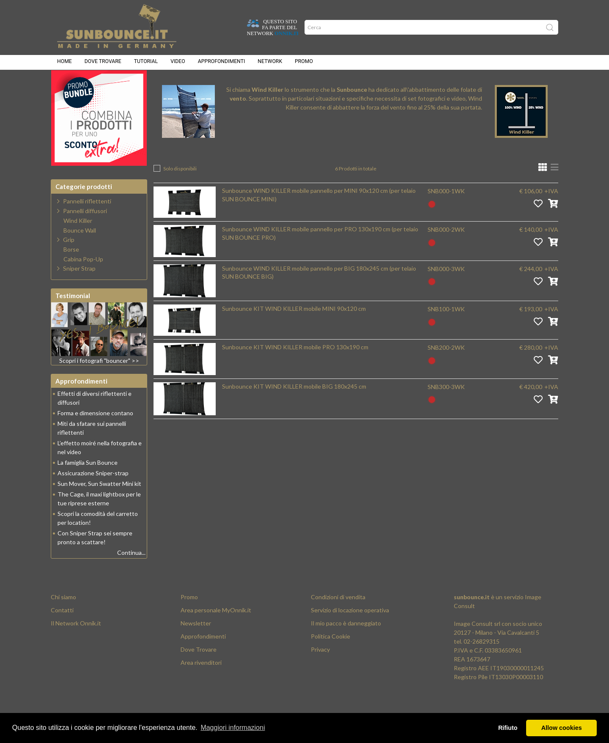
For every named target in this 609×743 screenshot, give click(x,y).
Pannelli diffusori (85, 232)
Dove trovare (103, 63)
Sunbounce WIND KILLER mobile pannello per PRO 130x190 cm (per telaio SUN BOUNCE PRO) (320, 254)
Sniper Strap (79, 289)
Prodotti (199, 84)
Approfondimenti (221, 63)
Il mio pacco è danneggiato (346, 644)
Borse (71, 270)
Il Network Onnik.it (76, 644)
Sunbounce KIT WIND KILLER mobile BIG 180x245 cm (294, 407)
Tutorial (146, 63)
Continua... (131, 573)
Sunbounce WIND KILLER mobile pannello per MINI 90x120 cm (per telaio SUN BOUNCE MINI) (319, 216)
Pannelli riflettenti (87, 222)
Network (270, 63)
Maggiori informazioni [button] (232, 727)
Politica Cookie (330, 657)
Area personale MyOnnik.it (216, 631)
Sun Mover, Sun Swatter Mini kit (99, 504)
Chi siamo (63, 618)
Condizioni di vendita (338, 618)
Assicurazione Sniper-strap (93, 494)
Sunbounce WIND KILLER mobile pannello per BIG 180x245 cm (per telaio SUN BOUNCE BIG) (319, 294)
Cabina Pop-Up (83, 280)
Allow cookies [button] (561, 727)
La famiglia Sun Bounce (88, 483)
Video (177, 63)
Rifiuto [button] (508, 727)
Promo (304, 63)
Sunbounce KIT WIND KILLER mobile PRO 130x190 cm (295, 368)
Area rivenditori (201, 683)
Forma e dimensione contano (95, 434)
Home (64, 63)
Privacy (320, 670)
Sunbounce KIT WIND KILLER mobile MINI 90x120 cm (294, 329)
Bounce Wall (79, 251)
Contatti (62, 631)
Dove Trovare (199, 670)
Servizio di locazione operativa (350, 631)
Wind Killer (244, 84)
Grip (68, 260)
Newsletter (196, 644)
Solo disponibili (180, 189)
